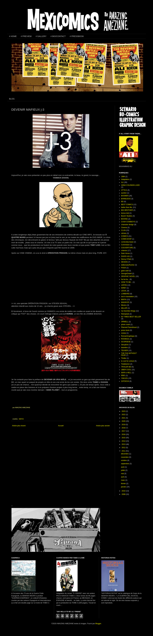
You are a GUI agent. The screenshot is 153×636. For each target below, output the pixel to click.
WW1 (123, 375)
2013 (124, 444)
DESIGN (124, 262)
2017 (124, 431)
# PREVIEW (26, 36)
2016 (124, 434)
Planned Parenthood (129, 327)
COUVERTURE (127, 248)
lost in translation (127, 297)
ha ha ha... (125, 279)
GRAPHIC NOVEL (128, 276)
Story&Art (124, 345)
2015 (124, 438)
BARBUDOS (126, 199)
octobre (124, 460)
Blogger (98, 624)
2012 (124, 448)
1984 (123, 177)
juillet (123, 470)
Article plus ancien (103, 426)
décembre (125, 454)
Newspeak (125, 314)
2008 (124, 494)
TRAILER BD (126, 367)
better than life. (126, 207)
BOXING (124, 219)
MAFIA (21, 419)
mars (123, 480)
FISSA (123, 268)
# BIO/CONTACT (58, 36)
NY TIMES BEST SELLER (131, 317)
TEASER (124, 350)
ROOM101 (125, 339)
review (123, 333)
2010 (124, 491)
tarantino (124, 347)
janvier (124, 487)
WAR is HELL (126, 373)
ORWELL (124, 322)
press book (125, 330)
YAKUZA (124, 378)
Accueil (61, 426)
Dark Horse (125, 253)
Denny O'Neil (126, 259)
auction (124, 193)
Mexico (124, 305)
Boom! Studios (126, 216)
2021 (124, 418)
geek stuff (124, 271)
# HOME (13, 36)
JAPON (124, 285)
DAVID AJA (125, 256)
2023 (124, 411)
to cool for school (127, 361)
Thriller (123, 358)
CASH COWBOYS (128, 222)
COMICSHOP (126, 239)
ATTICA (124, 190)
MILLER (124, 308)
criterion (124, 251)
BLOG (12, 99)
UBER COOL (126, 370)
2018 (124, 428)
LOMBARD (125, 294)
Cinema (124, 228)
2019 (124, 425)
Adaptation (125, 179)
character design (127, 225)
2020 (124, 421)
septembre (125, 464)
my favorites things (128, 311)
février (123, 484)
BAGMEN (124, 196)
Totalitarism (125, 364)
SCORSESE (126, 342)
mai (122, 474)
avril (123, 477)
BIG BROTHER (127, 210)
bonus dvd (125, 213)
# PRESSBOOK (77, 36)
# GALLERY (41, 36)
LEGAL (124, 291)
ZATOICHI (125, 381)
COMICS (124, 236)
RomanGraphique (128, 336)
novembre (125, 457)
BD (122, 202)
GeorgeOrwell (126, 274)
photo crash (125, 324)
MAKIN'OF (125, 302)
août (123, 467)
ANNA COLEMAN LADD (130, 185)
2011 (124, 451)
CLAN (123, 230)
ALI (122, 182)
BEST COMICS (127, 205)
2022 (124, 415)
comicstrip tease (127, 242)
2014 (124, 441)
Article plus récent (19, 426)
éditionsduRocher (127, 265)
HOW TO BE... (126, 282)
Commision (125, 245)
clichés (123, 233)
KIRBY (123, 288)
